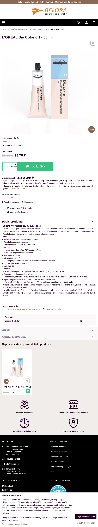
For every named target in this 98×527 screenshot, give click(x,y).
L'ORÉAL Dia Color (53, 309)
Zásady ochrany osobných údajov (15, 524)
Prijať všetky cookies (86, 517)
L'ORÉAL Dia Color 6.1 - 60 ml (17, 387)
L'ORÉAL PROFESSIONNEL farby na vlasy (22, 309)
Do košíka (38, 166)
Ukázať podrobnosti (86, 523)
